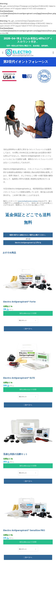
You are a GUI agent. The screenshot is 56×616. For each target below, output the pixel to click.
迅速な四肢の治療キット (15, 454)
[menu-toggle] (2, 52)
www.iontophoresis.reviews (28, 201)
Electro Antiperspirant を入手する (28, 243)
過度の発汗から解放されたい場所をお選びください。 (28, 235)
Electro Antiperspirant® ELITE (19, 377)
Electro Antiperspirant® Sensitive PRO (24, 530)
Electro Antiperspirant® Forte (19, 301)
